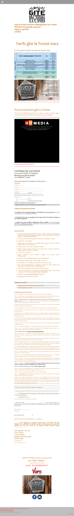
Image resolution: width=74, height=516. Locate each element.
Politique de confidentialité (15, 508)
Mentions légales (4, 508)
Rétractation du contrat (7, 510)
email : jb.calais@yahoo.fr (37, 465)
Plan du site (26, 508)
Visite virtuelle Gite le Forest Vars (24, 164)
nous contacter (48, 115)
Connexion (71, 513)
